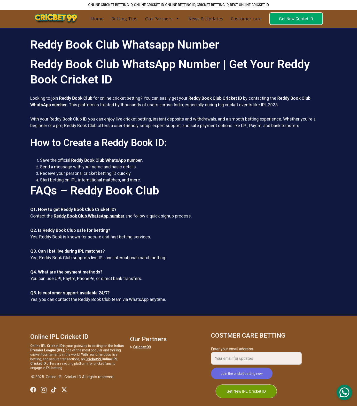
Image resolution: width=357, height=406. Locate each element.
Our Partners (158, 19)
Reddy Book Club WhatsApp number (106, 162)
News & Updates (205, 19)
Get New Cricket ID (296, 18)
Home (97, 19)
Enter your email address (232, 351)
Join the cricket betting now (242, 376)
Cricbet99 (93, 361)
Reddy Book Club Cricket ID (215, 100)
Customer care (246, 19)
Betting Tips (124, 19)
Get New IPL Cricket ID (246, 392)
